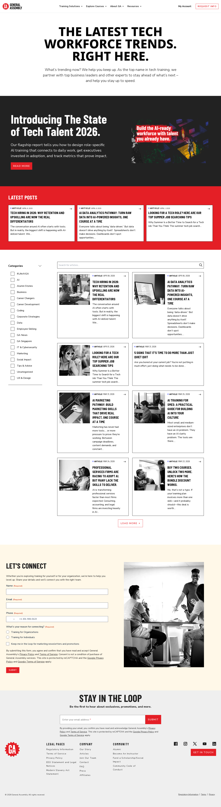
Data (19, 322)
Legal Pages (55, 744)
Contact (84, 762)
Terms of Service (48, 654)
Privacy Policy (26, 654)
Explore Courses (95, 6)
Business (22, 292)
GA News (22, 335)
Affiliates (85, 775)
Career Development (28, 304)
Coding (20, 310)
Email (14, 599)
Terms (203, 794)
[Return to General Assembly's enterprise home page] (12, 6)
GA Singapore (24, 341)
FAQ (82, 766)
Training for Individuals (23, 637)
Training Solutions (69, 6)
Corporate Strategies (28, 316)
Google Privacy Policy (143, 731)
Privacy (212, 794)
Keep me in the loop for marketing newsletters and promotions (45, 644)
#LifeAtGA (23, 273)
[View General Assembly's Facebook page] (176, 744)
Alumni (117, 749)
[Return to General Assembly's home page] (12, 749)
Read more (21, 166)
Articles (84, 753)
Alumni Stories (25, 286)
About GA (115, 6)
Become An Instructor (125, 753)
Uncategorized (25, 372)
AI (18, 280)
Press (83, 770)
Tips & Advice (24, 365)
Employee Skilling (26, 329)
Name (14, 585)
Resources (133, 6)
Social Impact (24, 359)
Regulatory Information (60, 749)
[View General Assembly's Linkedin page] (214, 744)
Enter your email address (76, 719)
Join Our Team (88, 758)
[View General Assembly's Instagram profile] (185, 744)
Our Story (85, 749)
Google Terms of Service (31, 661)
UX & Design (24, 378)
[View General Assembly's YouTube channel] (204, 744)
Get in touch (203, 752)
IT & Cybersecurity (27, 347)
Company (86, 744)
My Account (185, 6)
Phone (14, 613)
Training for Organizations (24, 632)
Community (121, 744)
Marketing (22, 353)
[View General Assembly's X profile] (195, 744)
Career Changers (26, 298)
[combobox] (12, 619)
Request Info (207, 6)
